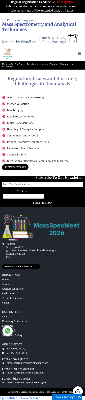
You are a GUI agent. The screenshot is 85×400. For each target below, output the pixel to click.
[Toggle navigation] (79, 53)
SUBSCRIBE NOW (42, 203)
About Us (7, 316)
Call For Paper (17, 64)
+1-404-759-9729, (15, 353)
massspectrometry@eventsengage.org (25, 363)
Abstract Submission (13, 288)
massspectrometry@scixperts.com (23, 372)
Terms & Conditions (12, 298)
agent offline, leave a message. (20, 398)
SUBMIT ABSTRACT (15, 167)
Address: (11, 244)
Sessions (7, 284)
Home (5, 64)
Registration (8, 293)
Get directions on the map (21, 267)
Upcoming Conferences (14, 321)
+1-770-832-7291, (14, 348)
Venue (5, 302)
